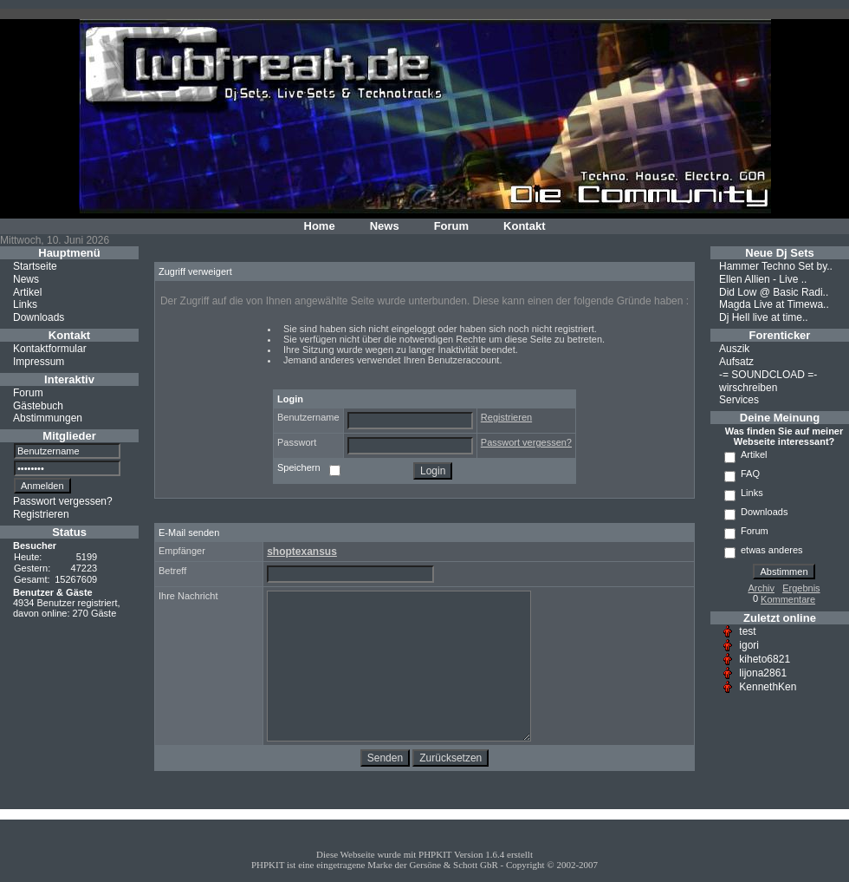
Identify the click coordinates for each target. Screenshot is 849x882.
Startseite (35, 266)
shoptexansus (302, 552)
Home (319, 225)
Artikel (27, 291)
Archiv (761, 588)
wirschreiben (748, 387)
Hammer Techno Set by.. (776, 266)
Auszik (734, 349)
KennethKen (767, 687)
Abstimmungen (47, 418)
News (384, 225)
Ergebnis (801, 588)
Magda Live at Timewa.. (774, 304)
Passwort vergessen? (63, 501)
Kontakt (524, 225)
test (747, 631)
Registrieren (41, 514)
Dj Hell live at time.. (763, 317)
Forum (451, 225)
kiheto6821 (764, 659)
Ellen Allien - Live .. (763, 279)
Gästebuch (38, 405)
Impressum (38, 362)
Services (739, 400)
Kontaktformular (50, 349)
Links (25, 304)
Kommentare (788, 599)
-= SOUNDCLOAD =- (768, 375)
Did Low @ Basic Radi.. (773, 291)
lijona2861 (763, 673)
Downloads (38, 317)
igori (749, 645)
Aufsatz (736, 362)
